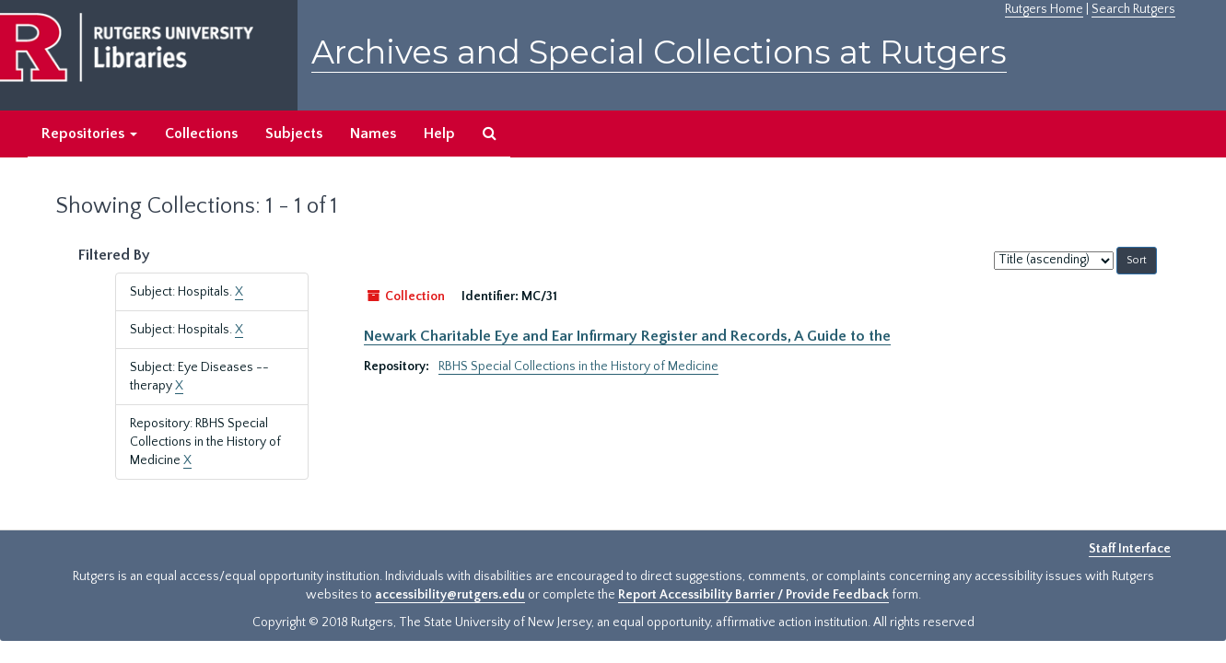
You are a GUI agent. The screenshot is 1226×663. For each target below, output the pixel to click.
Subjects (293, 133)
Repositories (89, 133)
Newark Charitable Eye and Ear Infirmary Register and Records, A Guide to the (627, 336)
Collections (201, 133)
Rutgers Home (1044, 9)
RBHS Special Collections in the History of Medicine (578, 366)
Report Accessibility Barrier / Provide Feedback (753, 594)
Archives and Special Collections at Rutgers (659, 52)
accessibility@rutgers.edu (450, 594)
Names (373, 133)
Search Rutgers (1133, 9)
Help (439, 133)
